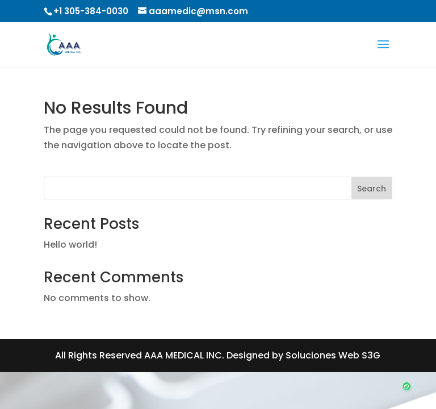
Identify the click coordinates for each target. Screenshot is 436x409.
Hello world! (70, 244)
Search (371, 188)
